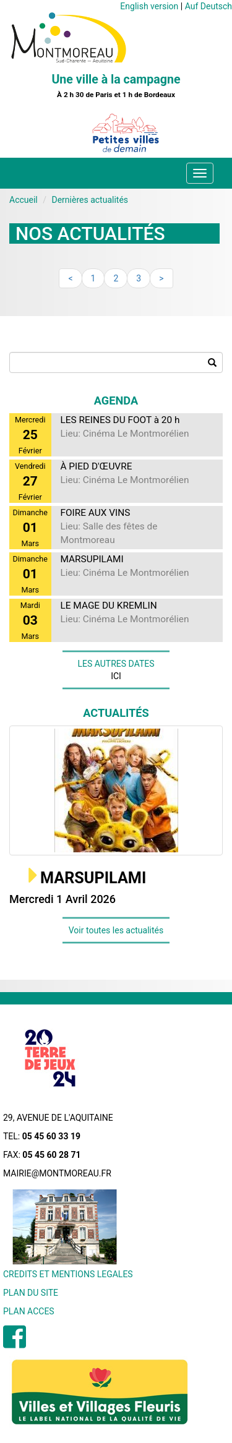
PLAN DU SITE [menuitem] (30, 1293)
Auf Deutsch (208, 6)
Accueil (23, 200)
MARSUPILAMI (93, 878)
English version (149, 6)
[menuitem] (14, 1343)
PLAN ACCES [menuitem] (28, 1311)
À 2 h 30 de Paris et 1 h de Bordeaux (116, 95)
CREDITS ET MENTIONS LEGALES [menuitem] (68, 1274)
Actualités (116, 712)
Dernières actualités (89, 200)
